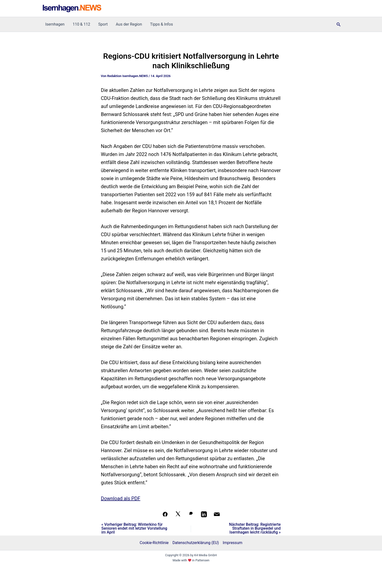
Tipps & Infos (160, 24)
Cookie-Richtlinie (154, 542)
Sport (102, 24)
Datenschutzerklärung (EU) (195, 542)
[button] (338, 24)
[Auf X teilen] (178, 514)
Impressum (232, 542)
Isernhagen (54, 24)
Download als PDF (120, 498)
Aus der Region (128, 24)
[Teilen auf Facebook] (165, 514)
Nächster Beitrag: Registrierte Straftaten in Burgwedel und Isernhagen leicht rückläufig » (255, 528)
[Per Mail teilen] (217, 514)
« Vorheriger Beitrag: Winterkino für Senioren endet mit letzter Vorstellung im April (134, 528)
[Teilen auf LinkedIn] (204, 514)
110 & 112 (81, 24)
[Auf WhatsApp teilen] (191, 514)
